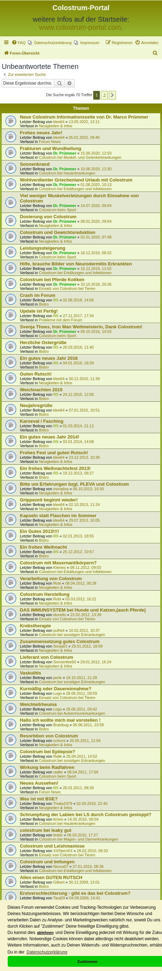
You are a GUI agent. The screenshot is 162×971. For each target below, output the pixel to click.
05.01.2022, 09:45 (84, 137)
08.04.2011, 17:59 (82, 772)
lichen (58, 819)
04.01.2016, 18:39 (78, 363)
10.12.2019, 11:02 (96, 268)
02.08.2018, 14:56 (78, 300)
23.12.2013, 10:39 (84, 457)
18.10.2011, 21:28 (81, 678)
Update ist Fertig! (39, 311)
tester (58, 835)
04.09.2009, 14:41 (84, 898)
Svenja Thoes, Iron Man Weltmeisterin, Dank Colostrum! (81, 326)
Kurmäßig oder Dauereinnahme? (55, 688)
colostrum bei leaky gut (45, 830)
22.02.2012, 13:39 (85, 615)
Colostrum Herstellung (44, 594)
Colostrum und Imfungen (47, 861)
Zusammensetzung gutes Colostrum (60, 641)
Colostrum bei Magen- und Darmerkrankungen (78, 839)
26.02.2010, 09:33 (92, 851)
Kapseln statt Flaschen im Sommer (58, 515)
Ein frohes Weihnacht (43, 547)
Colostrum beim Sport (57, 210)
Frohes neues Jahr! (41, 132)
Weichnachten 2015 (41, 389)
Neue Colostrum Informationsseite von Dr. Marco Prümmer (84, 117)
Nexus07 (60, 866)
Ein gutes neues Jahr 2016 (49, 358)
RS (55, 300)
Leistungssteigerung (42, 248)
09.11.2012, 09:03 (85, 567)
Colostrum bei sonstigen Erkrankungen (72, 635)
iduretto (59, 615)
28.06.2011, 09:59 (81, 693)
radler (58, 772)
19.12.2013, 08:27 (78, 473)
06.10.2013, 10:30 (88, 489)
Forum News (49, 142)
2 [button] (104, 95)
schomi (59, 740)
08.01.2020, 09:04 (96, 221)
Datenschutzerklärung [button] (47, 952)
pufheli (58, 630)
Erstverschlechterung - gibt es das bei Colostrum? (75, 893)
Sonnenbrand (35, 164)
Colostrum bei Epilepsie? (47, 751)
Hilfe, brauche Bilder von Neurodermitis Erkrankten (76, 263)
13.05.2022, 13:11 (84, 122)
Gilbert (58, 882)
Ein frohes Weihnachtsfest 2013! (55, 468)
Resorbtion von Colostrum (49, 735)
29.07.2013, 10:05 (84, 520)
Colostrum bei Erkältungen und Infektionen (75, 189)
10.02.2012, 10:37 (84, 630)
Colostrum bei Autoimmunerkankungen (72, 713)
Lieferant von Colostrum (46, 657)
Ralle (57, 756)
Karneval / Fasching (42, 421)
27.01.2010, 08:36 (88, 866)
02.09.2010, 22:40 (92, 803)
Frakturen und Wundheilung (50, 148)
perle (57, 678)
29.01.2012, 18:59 (87, 646)
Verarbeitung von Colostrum (51, 578)
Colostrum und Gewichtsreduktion (57, 232)
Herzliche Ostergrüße (43, 342)
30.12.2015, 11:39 (84, 379)
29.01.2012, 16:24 (95, 662)
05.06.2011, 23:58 (88, 725)
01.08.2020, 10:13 (96, 185)
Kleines (59, 567)
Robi (57, 583)
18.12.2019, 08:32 (96, 253)
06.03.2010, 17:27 (82, 835)
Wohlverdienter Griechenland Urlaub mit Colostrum (76, 180)
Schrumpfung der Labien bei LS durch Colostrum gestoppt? (86, 814)
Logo (57, 693)
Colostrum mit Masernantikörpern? (58, 562)
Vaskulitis (30, 673)
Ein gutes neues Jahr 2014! (49, 437)
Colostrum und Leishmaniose (52, 846)
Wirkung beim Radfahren (47, 767)
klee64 (58, 122)
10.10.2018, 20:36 (96, 284)
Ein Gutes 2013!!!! (39, 531)
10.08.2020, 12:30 (96, 169)
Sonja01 (60, 646)
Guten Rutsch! (36, 374)
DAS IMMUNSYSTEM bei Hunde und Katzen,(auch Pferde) (83, 610)
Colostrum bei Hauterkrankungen (67, 173)
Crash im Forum (37, 295)
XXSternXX (63, 851)
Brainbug (60, 725)
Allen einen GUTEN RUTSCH (51, 877)
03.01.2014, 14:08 (78, 442)
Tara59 (59, 898)
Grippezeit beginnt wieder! (49, 499)
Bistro (44, 304)
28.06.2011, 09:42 (81, 709)
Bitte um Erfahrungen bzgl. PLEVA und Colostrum (74, 484)
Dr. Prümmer (64, 153)
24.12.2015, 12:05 (78, 394)
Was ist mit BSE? (39, 798)
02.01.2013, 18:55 (78, 536)
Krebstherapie (35, 625)
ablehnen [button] (45, 932)
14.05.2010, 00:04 (82, 819)
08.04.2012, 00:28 (80, 583)
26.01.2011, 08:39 (78, 788)
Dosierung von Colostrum (48, 216)
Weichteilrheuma (38, 704)
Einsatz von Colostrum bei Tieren (67, 288)
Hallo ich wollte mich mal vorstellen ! (60, 720)
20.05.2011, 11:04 (85, 740)
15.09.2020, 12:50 (96, 153)
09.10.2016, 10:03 (96, 331)
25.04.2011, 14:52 (81, 756)
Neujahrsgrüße (36, 405)
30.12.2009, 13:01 (84, 882)
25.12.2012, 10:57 (78, 552)
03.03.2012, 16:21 (80, 599)
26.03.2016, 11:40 (78, 347)
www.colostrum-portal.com (80, 27)
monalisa (60, 489)
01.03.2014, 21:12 (78, 426)
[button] (112, 95)
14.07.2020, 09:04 (96, 206)
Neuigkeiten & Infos (55, 126)
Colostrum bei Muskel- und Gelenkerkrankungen (80, 157)
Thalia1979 (62, 803)
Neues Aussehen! (39, 783)
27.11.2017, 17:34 (78, 316)
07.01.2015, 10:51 (84, 410)
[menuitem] (18, 42)
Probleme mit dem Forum (60, 320)
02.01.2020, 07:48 (96, 237)
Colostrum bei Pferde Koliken (52, 279)
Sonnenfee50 (64, 662)
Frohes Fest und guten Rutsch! (54, 452)
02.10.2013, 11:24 (84, 504)
